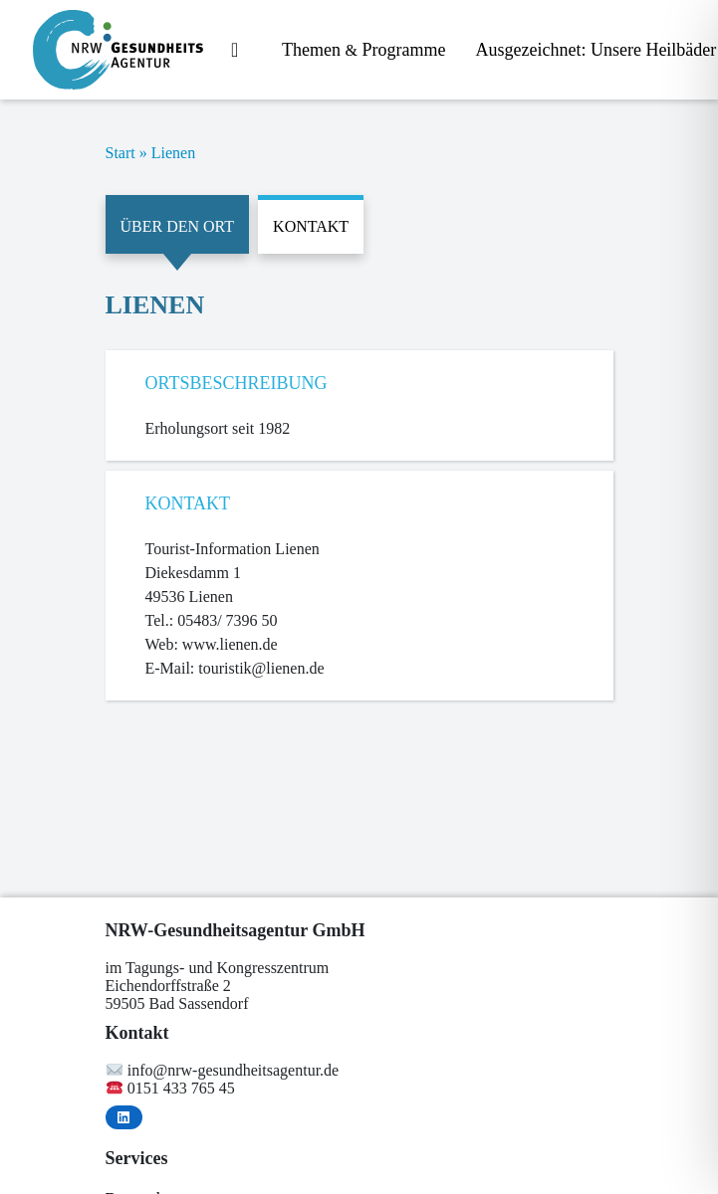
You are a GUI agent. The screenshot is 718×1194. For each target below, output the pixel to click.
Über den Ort (177, 226)
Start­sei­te (242, 51)
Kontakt (311, 226)
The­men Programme (363, 50)
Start (120, 152)
